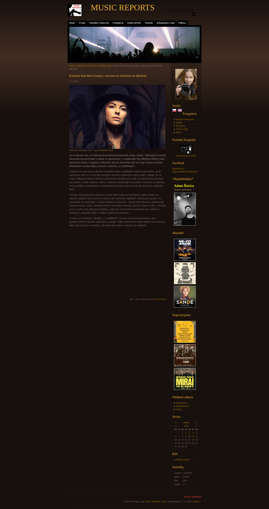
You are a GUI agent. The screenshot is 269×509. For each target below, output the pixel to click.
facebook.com (106, 150)
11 (193, 436)
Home (72, 22)
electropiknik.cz (183, 406)
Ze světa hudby (104, 66)
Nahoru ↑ (197, 501)
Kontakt (149, 22)
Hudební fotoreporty (185, 119)
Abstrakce (180, 126)
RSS (147, 501)
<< (176, 422)
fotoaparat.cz (182, 403)
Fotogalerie (118, 22)
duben (186, 422)
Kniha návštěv (134, 22)
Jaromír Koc (160, 299)
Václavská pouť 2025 (186, 156)
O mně (82, 22)
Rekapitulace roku (166, 22)
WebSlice (155, 501)
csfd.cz (179, 409)
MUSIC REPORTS (123, 7)
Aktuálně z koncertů (99, 22)
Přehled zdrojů (182, 459)
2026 (186, 426)
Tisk (163, 501)
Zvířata (179, 122)
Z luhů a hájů (182, 129)
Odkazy (182, 22)
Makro (179, 132)
